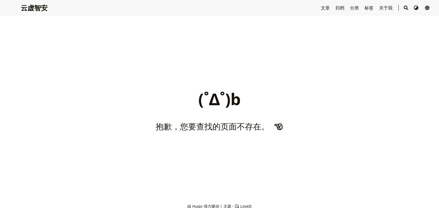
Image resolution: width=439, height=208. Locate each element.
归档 (340, 8)
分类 (355, 8)
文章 (326, 8)
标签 (370, 8)
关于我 (386, 8)
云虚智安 (34, 7)
